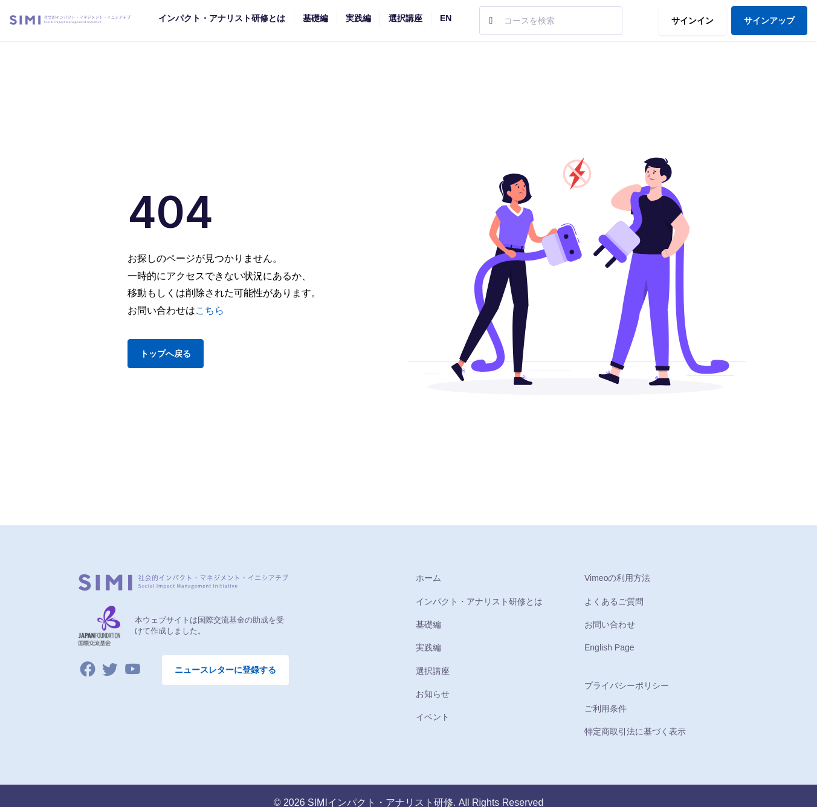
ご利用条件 (605, 708)
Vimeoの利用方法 (617, 578)
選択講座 (433, 671)
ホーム (428, 578)
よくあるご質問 (614, 601)
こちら (209, 310)
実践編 (428, 647)
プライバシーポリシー (626, 685)
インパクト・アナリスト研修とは (479, 601)
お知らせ (433, 694)
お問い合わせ (609, 624)
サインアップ (769, 20)
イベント (433, 717)
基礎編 (428, 624)
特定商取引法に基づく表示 (635, 731)
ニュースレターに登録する (225, 670)
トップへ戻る (165, 353)
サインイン (692, 20)
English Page (609, 647)
